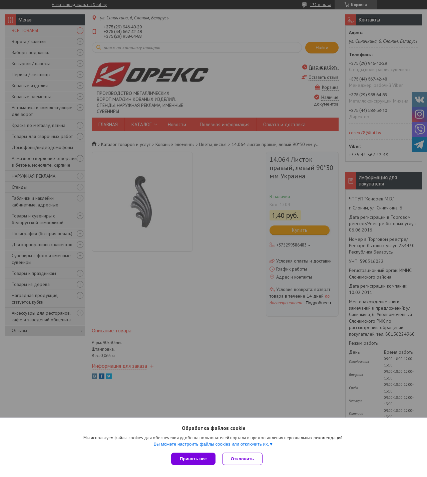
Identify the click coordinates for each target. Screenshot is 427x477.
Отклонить (242, 458)
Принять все (193, 458)
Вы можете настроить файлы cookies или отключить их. (211, 444)
